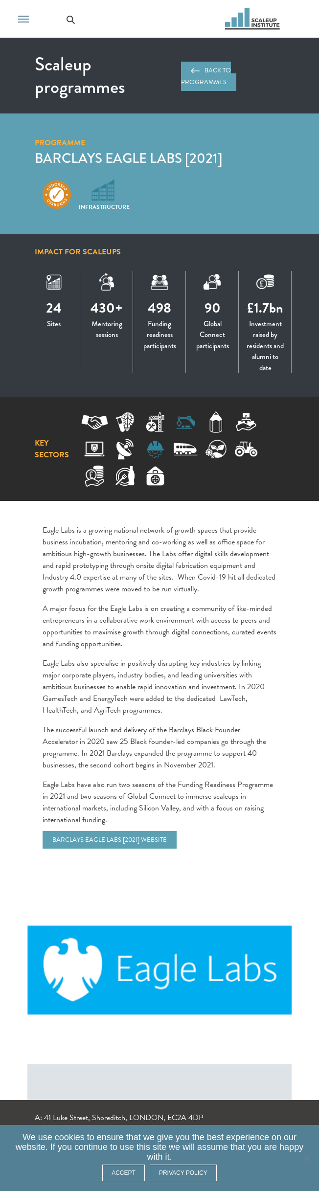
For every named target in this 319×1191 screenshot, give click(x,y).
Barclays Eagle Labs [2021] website (109, 840)
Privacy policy (183, 1172)
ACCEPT (124, 1172)
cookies (70, 1137)
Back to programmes (206, 76)
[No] (307, 1158)
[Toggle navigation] (23, 18)
